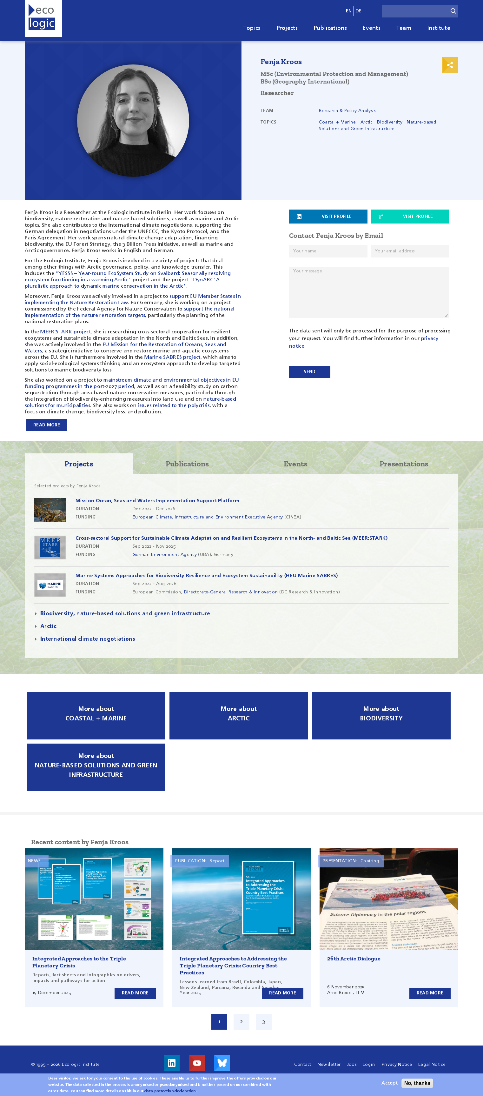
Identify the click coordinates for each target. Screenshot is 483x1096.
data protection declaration (170, 1091)
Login (369, 1064)
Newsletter (329, 1064)
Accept (389, 1083)
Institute (438, 28)
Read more (135, 993)
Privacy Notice (397, 1064)
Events (371, 28)
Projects (287, 28)
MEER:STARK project (65, 332)
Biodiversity (389, 122)
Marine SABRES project (172, 357)
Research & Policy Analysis (347, 111)
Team (403, 28)
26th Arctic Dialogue (354, 958)
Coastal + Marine (337, 122)
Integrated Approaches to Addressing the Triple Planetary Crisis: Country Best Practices (233, 965)
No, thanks (417, 1083)
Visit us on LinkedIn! (172, 1063)
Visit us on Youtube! (197, 1063)
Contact (302, 1064)
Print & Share (450, 65)
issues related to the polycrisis (173, 405)
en (349, 11)
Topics (252, 28)
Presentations (404, 463)
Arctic (367, 122)
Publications (330, 28)
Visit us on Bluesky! (222, 1063)
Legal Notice (432, 1064)
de (359, 11)
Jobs (351, 1064)
